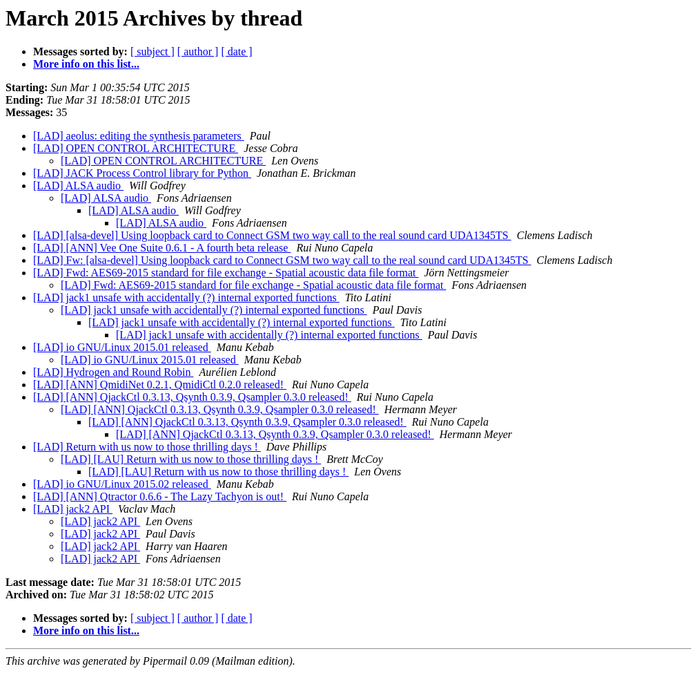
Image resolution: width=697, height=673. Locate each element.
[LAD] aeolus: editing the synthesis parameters (138, 136)
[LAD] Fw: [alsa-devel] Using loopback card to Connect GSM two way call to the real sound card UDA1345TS (282, 260)
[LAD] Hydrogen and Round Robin (113, 372)
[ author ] (198, 51)
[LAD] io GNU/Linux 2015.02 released (122, 484)
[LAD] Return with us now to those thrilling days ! (147, 447)
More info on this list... (86, 64)
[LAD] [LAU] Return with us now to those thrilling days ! (191, 459)
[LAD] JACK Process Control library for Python (142, 173)
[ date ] (236, 51)
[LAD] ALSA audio (78, 185)
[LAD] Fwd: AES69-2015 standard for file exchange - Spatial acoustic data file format (226, 272)
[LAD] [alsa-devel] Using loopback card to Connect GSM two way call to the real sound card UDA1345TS (272, 235)
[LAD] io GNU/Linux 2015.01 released (122, 347)
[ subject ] (152, 51)
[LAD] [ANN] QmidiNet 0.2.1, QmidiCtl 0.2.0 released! (159, 384)
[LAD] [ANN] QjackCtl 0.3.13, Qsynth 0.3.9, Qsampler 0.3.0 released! (192, 397)
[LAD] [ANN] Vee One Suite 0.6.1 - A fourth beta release (162, 248)
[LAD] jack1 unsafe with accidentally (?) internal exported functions (186, 297)
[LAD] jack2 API (72, 509)
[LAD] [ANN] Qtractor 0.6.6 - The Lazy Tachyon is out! (159, 496)
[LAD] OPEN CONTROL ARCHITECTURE (135, 148)
